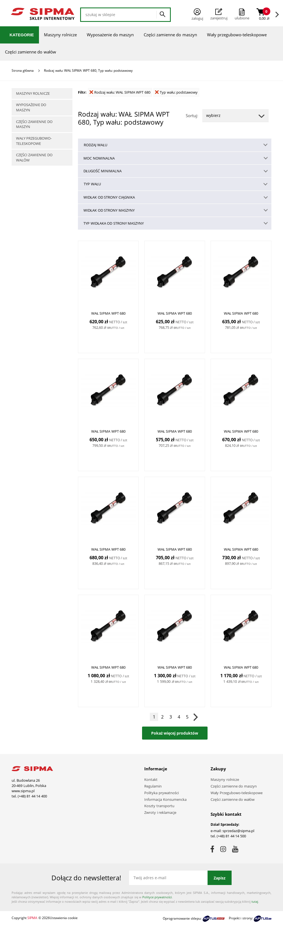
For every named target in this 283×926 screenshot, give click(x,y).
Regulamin (153, 786)
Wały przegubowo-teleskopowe (237, 34)
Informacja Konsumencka (165, 799)
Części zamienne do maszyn (170, 34)
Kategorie (22, 34)
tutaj (254, 901)
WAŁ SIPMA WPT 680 (108, 313)
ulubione (242, 18)
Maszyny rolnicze (60, 34)
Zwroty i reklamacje (160, 812)
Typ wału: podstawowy (176, 92)
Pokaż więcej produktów (174, 733)
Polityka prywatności (161, 792)
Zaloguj (197, 14)
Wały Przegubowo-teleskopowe (237, 792)
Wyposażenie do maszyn (110, 34)
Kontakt (151, 779)
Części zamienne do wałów (30, 52)
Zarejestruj (218, 14)
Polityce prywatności (157, 897)
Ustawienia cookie (64, 917)
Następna (195, 717)
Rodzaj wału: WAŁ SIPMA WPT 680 (120, 92)
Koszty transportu (159, 805)
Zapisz (220, 878)
